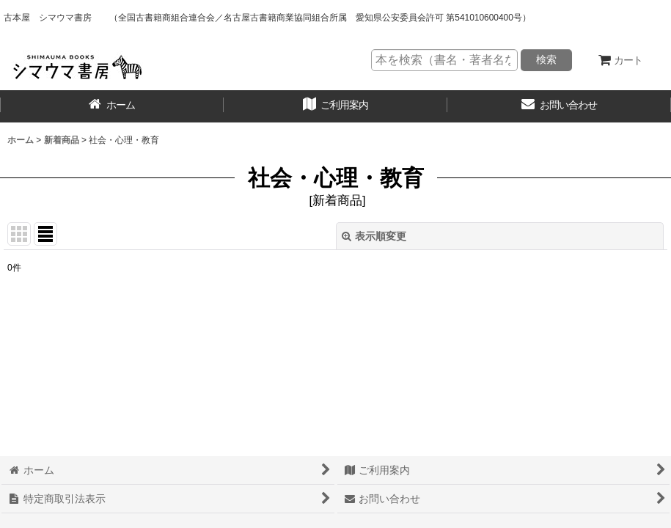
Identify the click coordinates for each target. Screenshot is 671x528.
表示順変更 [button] (374, 236)
